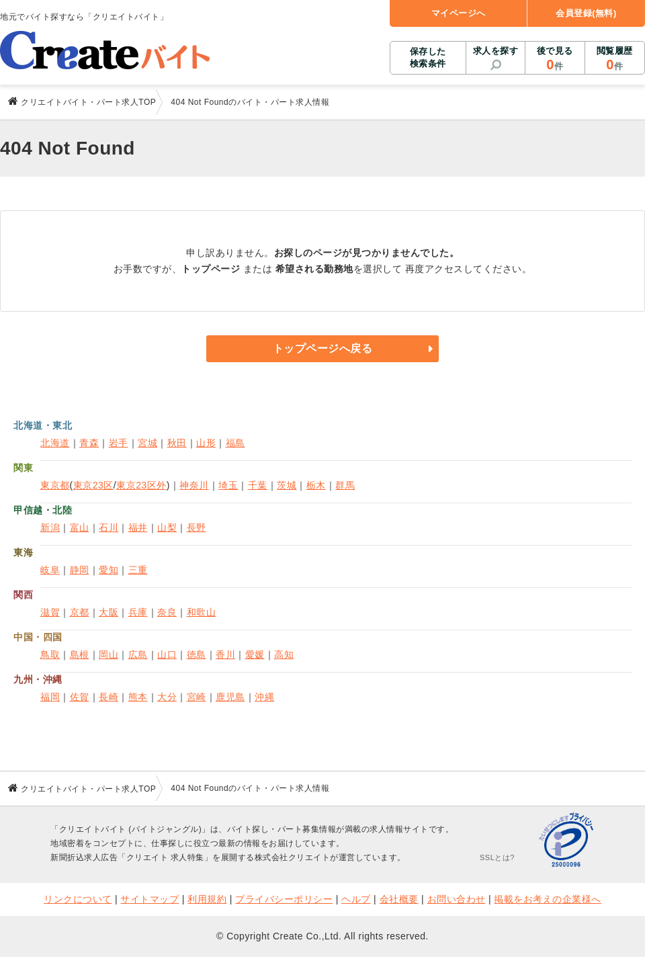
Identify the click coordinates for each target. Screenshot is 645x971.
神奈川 (194, 485)
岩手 (118, 442)
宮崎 (196, 696)
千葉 (257, 485)
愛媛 (255, 654)
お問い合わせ (456, 899)
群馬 (345, 485)
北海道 (55, 442)
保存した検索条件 (428, 57)
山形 (206, 442)
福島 (235, 442)
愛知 (108, 569)
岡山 (108, 654)
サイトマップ (149, 899)
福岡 (50, 696)
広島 (138, 654)
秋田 (177, 442)
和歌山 (201, 612)
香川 (225, 654)
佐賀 (79, 696)
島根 (79, 654)
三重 (138, 569)
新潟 (50, 527)
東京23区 (93, 485)
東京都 (55, 485)
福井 (138, 527)
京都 (79, 612)
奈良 (167, 612)
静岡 (79, 569)
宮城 (147, 442)
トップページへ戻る (323, 348)
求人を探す (496, 51)
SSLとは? (497, 857)
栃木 (316, 485)
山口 (167, 654)
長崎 (108, 696)
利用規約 (206, 899)
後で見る (554, 59)
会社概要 (399, 899)
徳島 (196, 654)
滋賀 (50, 612)
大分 (167, 696)
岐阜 (50, 569)
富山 (79, 527)
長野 (196, 527)
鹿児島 (230, 696)
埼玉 (228, 485)
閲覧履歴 (614, 59)
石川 (108, 527)
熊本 (138, 696)
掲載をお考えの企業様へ (547, 899)
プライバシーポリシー (284, 899)
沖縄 (264, 696)
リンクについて (78, 899)
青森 (89, 442)
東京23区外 (141, 485)
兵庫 (138, 612)
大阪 (108, 612)
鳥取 (50, 654)
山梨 (167, 527)
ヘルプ (356, 899)
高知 (284, 654)
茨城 (286, 485)
